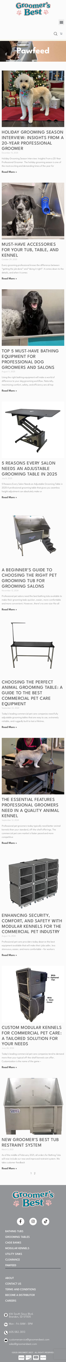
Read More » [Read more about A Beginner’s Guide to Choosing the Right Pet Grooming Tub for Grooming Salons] (9, 609)
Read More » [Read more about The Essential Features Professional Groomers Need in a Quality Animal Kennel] (9, 843)
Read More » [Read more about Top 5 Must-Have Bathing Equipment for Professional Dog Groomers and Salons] (9, 391)
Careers (10, 1301)
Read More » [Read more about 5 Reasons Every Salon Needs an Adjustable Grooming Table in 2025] (9, 497)
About (9, 1278)
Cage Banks (13, 1243)
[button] (61, 22)
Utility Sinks (13, 1254)
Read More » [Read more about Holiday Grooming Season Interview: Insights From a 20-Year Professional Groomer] (9, 172)
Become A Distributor (20, 1295)
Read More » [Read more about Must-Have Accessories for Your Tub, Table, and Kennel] (9, 278)
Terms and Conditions (20, 1289)
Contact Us (13, 1284)
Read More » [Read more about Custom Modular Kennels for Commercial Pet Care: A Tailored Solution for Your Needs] (9, 1067)
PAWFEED (10, 1265)
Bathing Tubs (14, 1231)
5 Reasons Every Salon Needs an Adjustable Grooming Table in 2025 (29, 468)
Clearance (12, 1260)
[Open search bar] (55, 34)
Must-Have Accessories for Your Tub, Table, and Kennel (30, 250)
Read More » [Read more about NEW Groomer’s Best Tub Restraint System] (9, 1168)
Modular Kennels (17, 1248)
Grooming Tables (17, 1237)
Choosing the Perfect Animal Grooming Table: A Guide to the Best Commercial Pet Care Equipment (32, 693)
